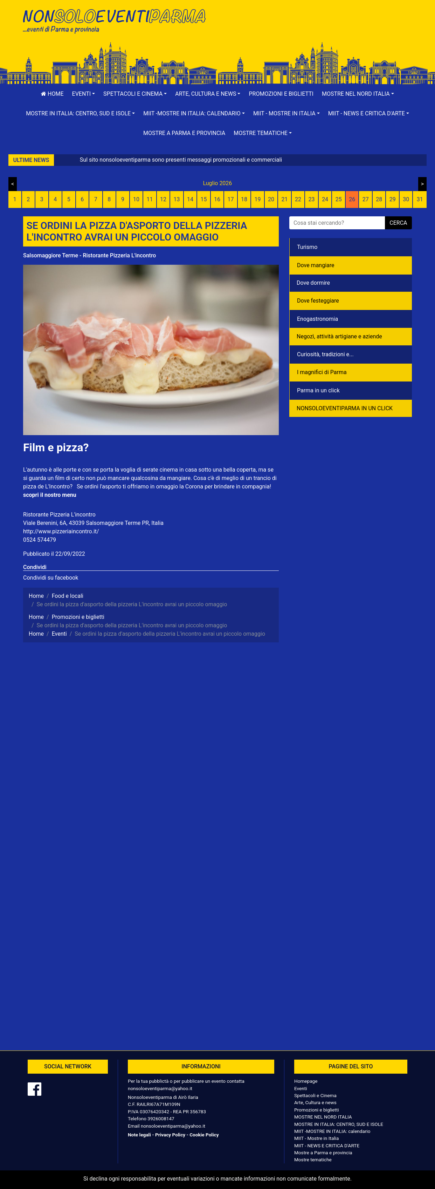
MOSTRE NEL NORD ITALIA (323, 1117)
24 (325, 199)
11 (149, 199)
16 (217, 199)
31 (420, 199)
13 (176, 199)
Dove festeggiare (318, 300)
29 (392, 199)
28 (379, 199)
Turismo (307, 247)
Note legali (139, 1134)
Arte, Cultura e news (315, 1102)
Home (52, 93)
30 (406, 199)
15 (203, 199)
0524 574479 (39, 539)
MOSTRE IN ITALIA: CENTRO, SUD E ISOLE (338, 1124)
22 (298, 199)
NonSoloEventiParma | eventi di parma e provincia (117, 20)
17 (231, 199)
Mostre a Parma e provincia (184, 133)
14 (190, 199)
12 (163, 199)
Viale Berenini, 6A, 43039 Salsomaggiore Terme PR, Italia (93, 523)
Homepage (305, 1081)
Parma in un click (318, 390)
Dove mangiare (315, 265)
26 (352, 199)
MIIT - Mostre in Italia (316, 1138)
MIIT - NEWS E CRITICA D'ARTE (326, 1145)
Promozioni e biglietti (281, 93)
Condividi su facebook (50, 577)
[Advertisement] (317, 28)
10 (136, 199)
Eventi (300, 1088)
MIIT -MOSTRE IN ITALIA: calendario (332, 1131)
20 (271, 199)
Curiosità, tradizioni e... (325, 354)
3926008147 (160, 1118)
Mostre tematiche (313, 1159)
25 (339, 199)
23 (312, 199)
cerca (398, 222)
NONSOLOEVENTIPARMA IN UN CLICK (345, 408)
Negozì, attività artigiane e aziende (339, 336)
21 (285, 199)
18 (244, 199)
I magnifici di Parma (322, 372)
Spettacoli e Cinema (315, 1095)
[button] (83, 94)
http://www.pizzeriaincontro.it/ (61, 531)
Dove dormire (313, 282)
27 (365, 199)
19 (258, 199)
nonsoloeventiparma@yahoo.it (160, 1088)
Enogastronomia (317, 319)
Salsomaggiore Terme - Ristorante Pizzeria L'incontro (89, 255)
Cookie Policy (204, 1134)
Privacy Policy (170, 1134)
